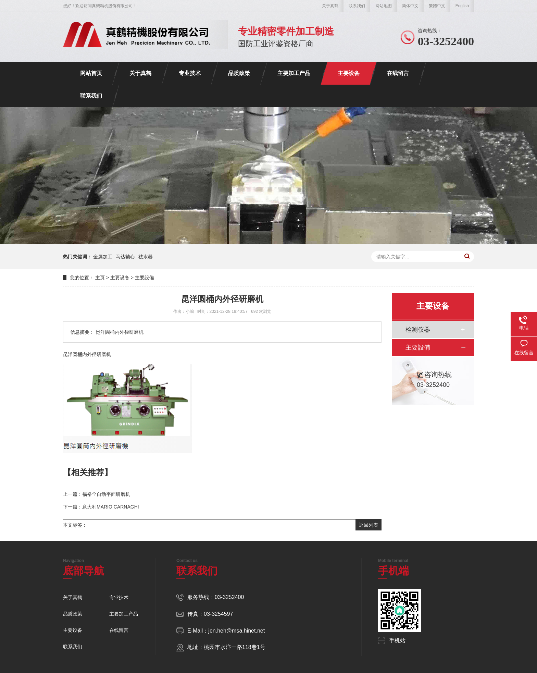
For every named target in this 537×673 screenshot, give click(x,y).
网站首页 (91, 73)
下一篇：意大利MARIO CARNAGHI (101, 507)
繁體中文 (437, 5)
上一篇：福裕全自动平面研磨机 (96, 494)
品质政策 (239, 73)
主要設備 (144, 277)
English (462, 5)
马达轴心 (125, 256)
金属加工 (102, 256)
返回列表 (368, 525)
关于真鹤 (330, 5)
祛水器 (145, 256)
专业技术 (190, 73)
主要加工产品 (293, 73)
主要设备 (349, 73)
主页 (100, 277)
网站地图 (383, 5)
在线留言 (398, 73)
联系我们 (357, 5)
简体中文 (410, 5)
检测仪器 (417, 329)
